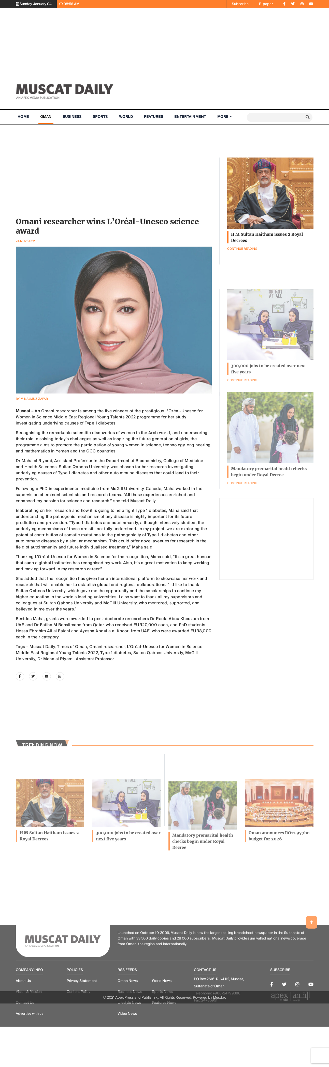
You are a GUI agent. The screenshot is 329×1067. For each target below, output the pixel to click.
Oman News (128, 1019)
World (126, 116)
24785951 (209, 1039)
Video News (127, 1052)
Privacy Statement (82, 1019)
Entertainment (190, 116)
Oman (46, 116)
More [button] (222, 116)
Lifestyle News (129, 1041)
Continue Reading (242, 520)
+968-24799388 (226, 1032)
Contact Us (25, 1041)
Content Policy (78, 1030)
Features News (164, 1041)
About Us (23, 1019)
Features (153, 116)
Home (23, 116)
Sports (100, 116)
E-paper (266, 4)
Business (72, 116)
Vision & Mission (29, 1030)
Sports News (162, 1030)
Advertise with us (29, 1052)
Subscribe (240, 4)
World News (161, 1019)
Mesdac (219, 1002)
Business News (130, 1030)
